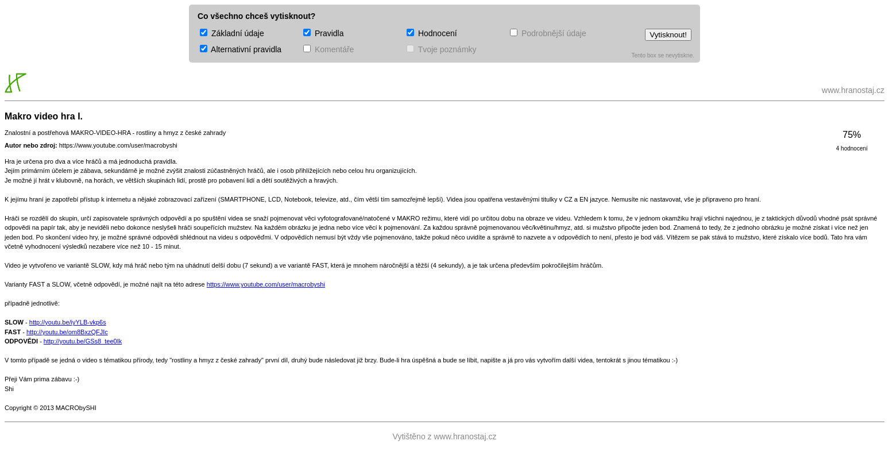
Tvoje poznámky (442, 49)
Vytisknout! (668, 34)
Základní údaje (232, 33)
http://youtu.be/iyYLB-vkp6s (67, 322)
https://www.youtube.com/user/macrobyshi (266, 284)
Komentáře (328, 49)
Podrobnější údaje (548, 33)
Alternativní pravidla (240, 49)
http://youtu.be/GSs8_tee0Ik (83, 341)
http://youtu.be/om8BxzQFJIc (67, 332)
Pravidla (323, 33)
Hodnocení (432, 33)
